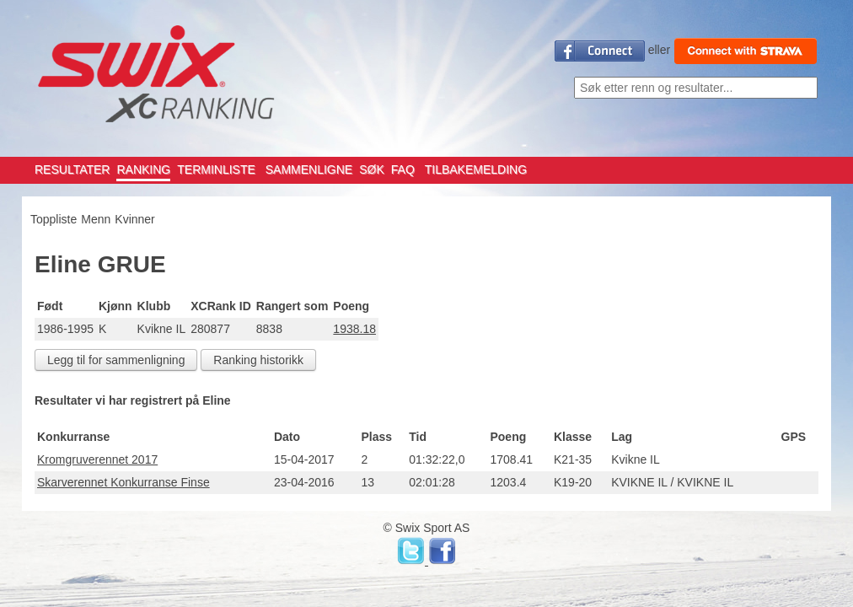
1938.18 (354, 329)
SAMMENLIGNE (309, 169)
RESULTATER (72, 169)
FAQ (403, 169)
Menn (95, 219)
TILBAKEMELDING (476, 169)
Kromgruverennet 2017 (97, 459)
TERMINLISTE (216, 169)
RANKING (143, 169)
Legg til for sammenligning (116, 360)
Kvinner (134, 219)
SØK (371, 169)
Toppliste (53, 219)
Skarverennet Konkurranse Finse (123, 482)
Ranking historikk (258, 360)
